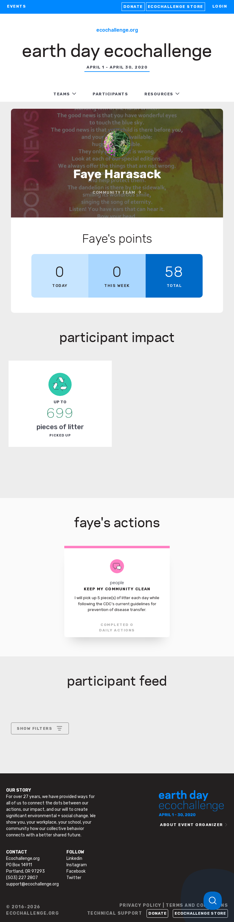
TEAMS (61, 94)
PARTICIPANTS (110, 94)
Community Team (114, 192)
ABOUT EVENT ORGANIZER (191, 824)
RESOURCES (158, 94)
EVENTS (16, 6)
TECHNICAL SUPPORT (114, 913)
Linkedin (74, 858)
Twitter (73, 877)
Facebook (76, 871)
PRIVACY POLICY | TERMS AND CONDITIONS (173, 905)
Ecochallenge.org (117, 30)
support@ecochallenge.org (32, 884)
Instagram (76, 864)
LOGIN (219, 6)
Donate (133, 6)
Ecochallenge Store (175, 6)
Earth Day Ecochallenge (117, 49)
